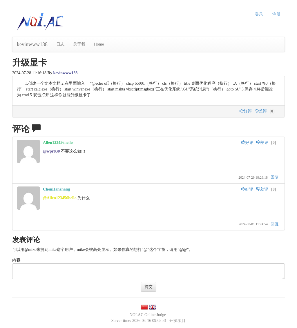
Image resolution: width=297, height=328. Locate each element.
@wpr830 (51, 151)
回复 (275, 177)
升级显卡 (29, 62)
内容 (16, 260)
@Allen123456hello (60, 198)
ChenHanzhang (56, 189)
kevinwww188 (32, 44)
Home (99, 44)
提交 (148, 286)
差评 (261, 111)
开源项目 (177, 320)
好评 (246, 111)
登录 (259, 14)
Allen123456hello (58, 142)
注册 (276, 14)
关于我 (79, 44)
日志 (60, 44)
